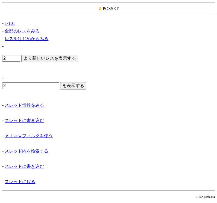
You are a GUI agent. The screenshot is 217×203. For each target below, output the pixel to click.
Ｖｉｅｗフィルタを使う (29, 135)
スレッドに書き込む (24, 120)
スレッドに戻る (20, 181)
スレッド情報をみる (24, 105)
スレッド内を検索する (26, 151)
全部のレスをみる (22, 31)
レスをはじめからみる (26, 38)
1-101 (10, 23)
